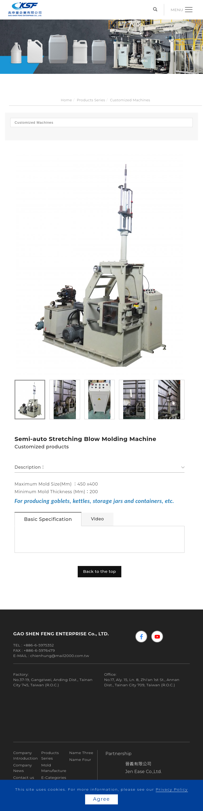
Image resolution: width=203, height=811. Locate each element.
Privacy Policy (172, 789)
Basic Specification (48, 519)
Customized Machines (130, 100)
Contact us (23, 777)
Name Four (80, 759)
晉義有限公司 (138, 763)
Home (66, 100)
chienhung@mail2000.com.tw (59, 655)
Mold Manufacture (53, 768)
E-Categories (53, 777)
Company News (22, 768)
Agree (101, 799)
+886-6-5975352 (38, 645)
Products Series (91, 100)
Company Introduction (25, 755)
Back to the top (99, 571)
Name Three (81, 752)
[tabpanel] (101, 43)
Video (97, 518)
